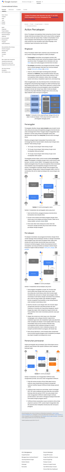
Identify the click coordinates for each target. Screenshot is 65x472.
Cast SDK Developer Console (50, 466)
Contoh (25, 9)
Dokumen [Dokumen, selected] (38, 1)
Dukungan (24, 464)
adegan (40, 69)
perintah (46, 69)
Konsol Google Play (47, 459)
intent (29, 63)
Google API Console (47, 454)
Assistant (11, 2)
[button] (9, 22)
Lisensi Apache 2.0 (58, 414)
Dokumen (46, 24)
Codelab (18, 9)
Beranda (26, 24)
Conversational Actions (10, 6)
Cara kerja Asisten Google (28, 459)
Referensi (11, 9)
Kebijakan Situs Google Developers (50, 416)
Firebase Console (47, 462)
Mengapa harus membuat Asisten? (30, 457)
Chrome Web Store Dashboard (50, 469)
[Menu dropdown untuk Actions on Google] (33, 2)
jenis (36, 69)
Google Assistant (39, 24)
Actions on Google (26, 1)
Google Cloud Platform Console (50, 457)
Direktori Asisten (25, 462)
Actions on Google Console (49, 464)
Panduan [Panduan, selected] (4, 9)
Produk (31, 24)
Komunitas (24, 466)
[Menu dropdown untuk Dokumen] (43, 2)
